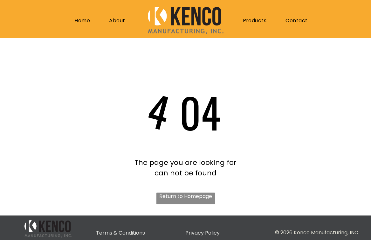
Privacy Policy (202, 232)
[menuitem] (83, 20)
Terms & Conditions (120, 232)
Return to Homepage (185, 196)
